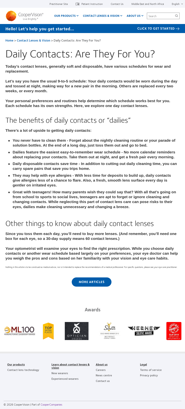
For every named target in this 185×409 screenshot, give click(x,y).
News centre (104, 375)
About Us (134, 15)
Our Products (65, 15)
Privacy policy (149, 375)
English (176, 4)
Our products (16, 364)
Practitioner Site (59, 4)
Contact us (103, 380)
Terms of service (151, 369)
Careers (101, 369)
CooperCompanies (51, 404)
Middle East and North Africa (147, 4)
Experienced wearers (65, 378)
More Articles (92, 281)
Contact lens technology (23, 369)
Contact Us (117, 4)
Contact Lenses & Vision (101, 15)
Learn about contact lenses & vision (70, 366)
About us (101, 364)
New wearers (59, 373)
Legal (143, 364)
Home (9, 40)
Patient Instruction (92, 4)
